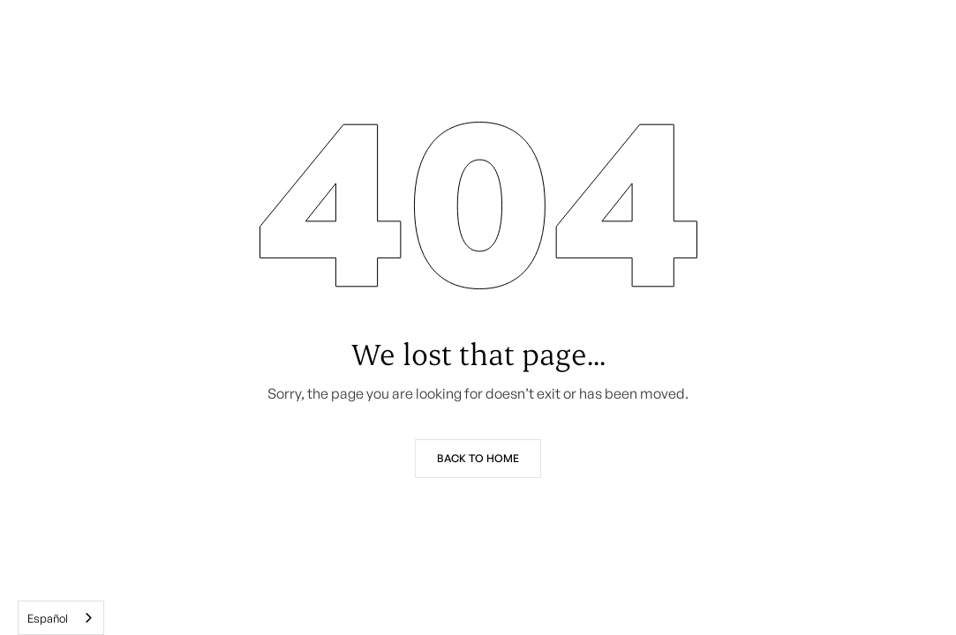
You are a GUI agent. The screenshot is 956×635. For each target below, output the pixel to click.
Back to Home (478, 458)
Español (47, 618)
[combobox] (61, 618)
